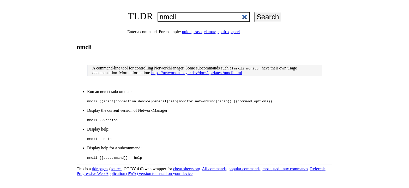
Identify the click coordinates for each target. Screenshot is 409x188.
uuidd (186, 32)
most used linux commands (285, 169)
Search (267, 17)
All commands (214, 169)
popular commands (244, 169)
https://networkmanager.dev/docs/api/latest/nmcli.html (196, 72)
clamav (209, 32)
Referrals (318, 169)
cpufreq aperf (229, 32)
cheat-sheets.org (186, 169)
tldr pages (100, 169)
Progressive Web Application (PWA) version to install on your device (135, 173)
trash (198, 32)
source (116, 169)
